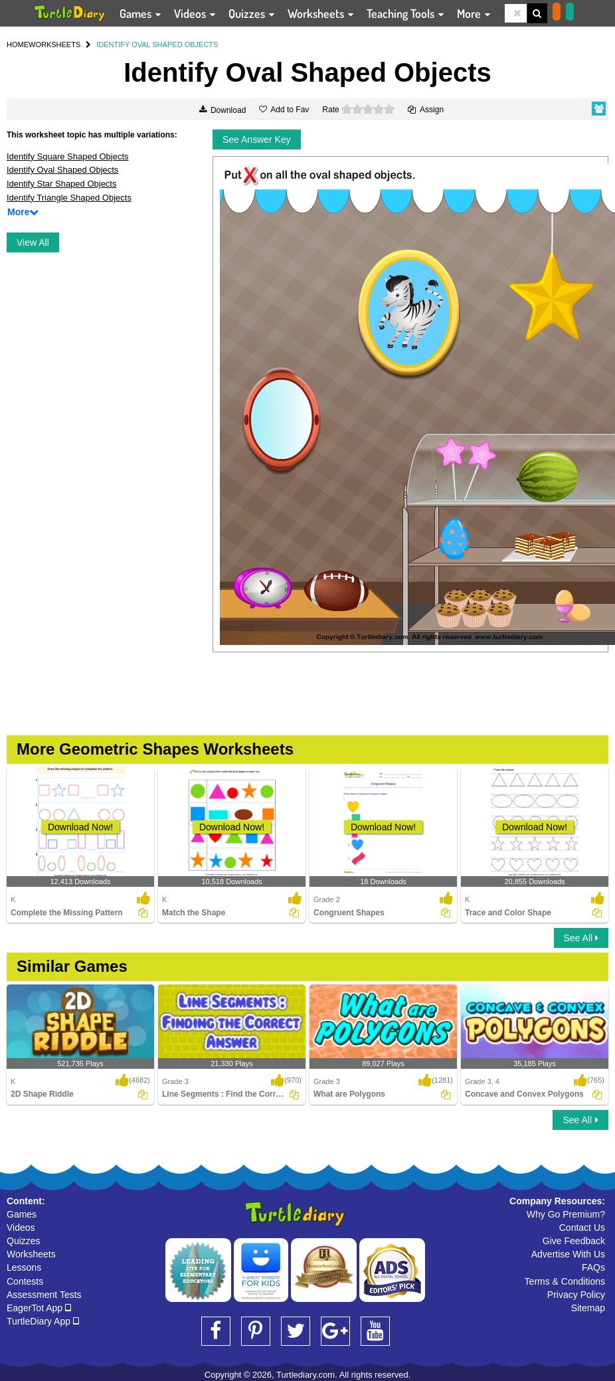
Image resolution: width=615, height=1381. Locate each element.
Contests (25, 1281)
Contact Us (582, 1227)
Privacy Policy (576, 1294)
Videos (21, 1227)
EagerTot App (39, 1308)
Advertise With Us (568, 1254)
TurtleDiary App (43, 1321)
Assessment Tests (44, 1294)
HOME (18, 44)
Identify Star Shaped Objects (61, 184)
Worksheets (31, 1254)
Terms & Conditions (565, 1281)
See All (581, 938)
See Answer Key (256, 139)
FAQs (593, 1267)
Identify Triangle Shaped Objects (69, 198)
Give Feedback (574, 1241)
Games (22, 1214)
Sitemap (588, 1308)
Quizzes (24, 1241)
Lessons (24, 1267)
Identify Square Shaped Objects (68, 156)
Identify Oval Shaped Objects (62, 170)
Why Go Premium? (566, 1214)
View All (33, 242)
